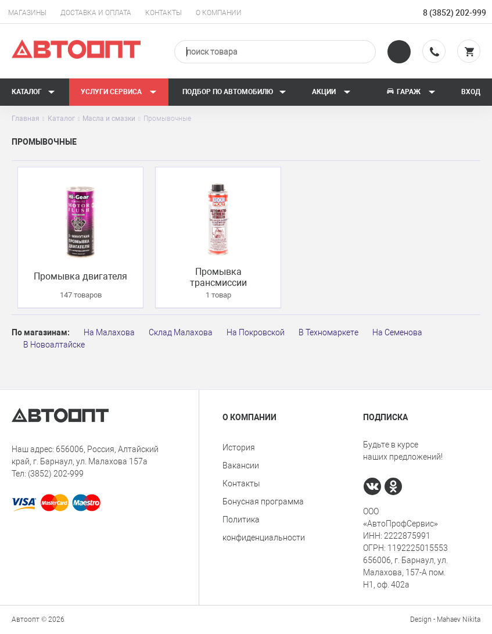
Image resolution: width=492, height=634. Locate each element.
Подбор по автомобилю (234, 92)
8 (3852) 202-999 (454, 12)
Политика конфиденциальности (263, 528)
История (238, 447)
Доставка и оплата (95, 13)
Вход (470, 92)
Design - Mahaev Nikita (445, 619)
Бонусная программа (263, 501)
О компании (219, 13)
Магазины (27, 13)
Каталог (33, 92)
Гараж (411, 92)
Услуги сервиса (119, 92)
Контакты (163, 13)
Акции (331, 92)
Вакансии (240, 465)
